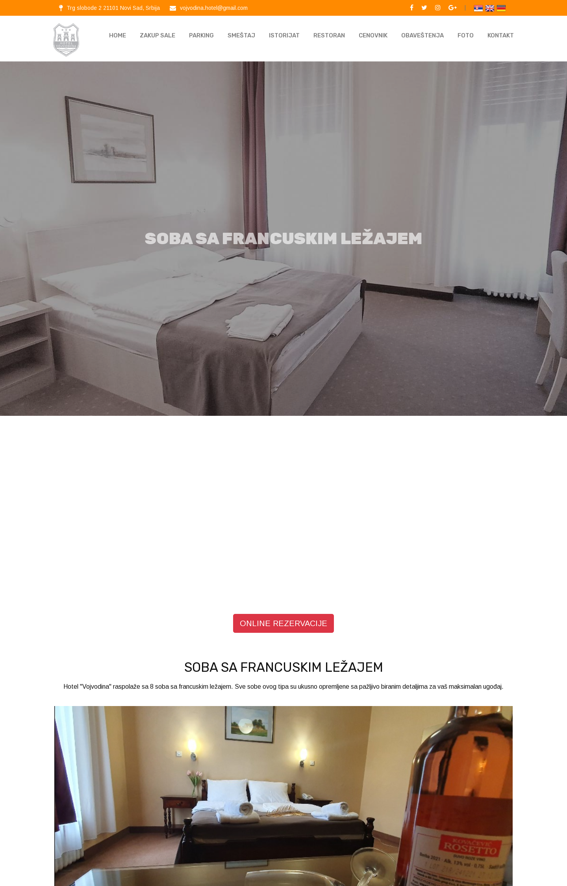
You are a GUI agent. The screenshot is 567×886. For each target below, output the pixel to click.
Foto (466, 35)
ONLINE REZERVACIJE (283, 614)
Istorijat (284, 35)
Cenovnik (373, 35)
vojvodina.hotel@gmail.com (214, 8)
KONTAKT (500, 35)
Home (117, 35)
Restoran (329, 35)
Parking (201, 35)
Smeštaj (241, 35)
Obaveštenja (422, 35)
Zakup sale (157, 35)
